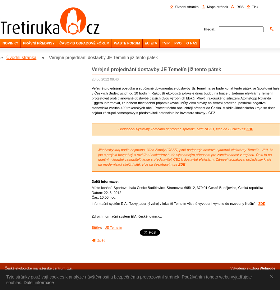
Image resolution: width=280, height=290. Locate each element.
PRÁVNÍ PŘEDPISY (39, 43)
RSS (240, 7)
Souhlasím (273, 276)
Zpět (101, 240)
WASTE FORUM (127, 43)
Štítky (96, 227)
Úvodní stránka (187, 7)
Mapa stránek (217, 7)
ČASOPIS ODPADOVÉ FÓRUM (84, 43)
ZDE (249, 129)
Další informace (39, 282)
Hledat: (210, 29)
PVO (178, 43)
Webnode (267, 268)
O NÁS (191, 43)
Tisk (255, 7)
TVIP (166, 43)
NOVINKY (10, 43)
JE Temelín (113, 227)
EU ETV (151, 43)
